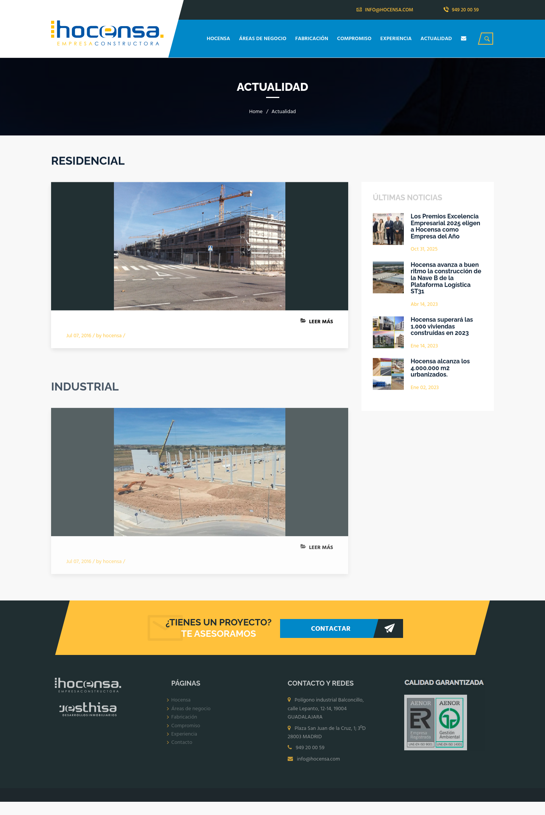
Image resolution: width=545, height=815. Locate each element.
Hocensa (181, 702)
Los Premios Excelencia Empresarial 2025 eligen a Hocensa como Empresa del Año (445, 226)
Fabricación (184, 719)
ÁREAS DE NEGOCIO (263, 38)
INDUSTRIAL (85, 388)
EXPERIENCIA (396, 38)
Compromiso (185, 727)
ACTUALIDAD (436, 38)
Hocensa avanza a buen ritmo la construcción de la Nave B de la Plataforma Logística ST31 (446, 278)
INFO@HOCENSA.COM (385, 10)
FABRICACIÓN (312, 38)
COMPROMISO (355, 38)
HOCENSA (219, 38)
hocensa (112, 336)
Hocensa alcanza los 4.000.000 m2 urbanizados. (440, 368)
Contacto (182, 744)
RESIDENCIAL (88, 161)
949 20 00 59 (461, 10)
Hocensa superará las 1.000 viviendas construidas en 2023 (442, 327)
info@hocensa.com (318, 760)
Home (256, 111)
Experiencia (184, 736)
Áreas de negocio (191, 710)
